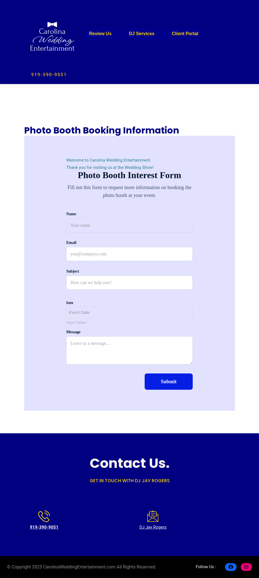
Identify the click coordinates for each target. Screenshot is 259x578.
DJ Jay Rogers (153, 527)
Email (71, 243)
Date (69, 303)
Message (73, 332)
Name (71, 214)
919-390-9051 (49, 74)
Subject (72, 271)
